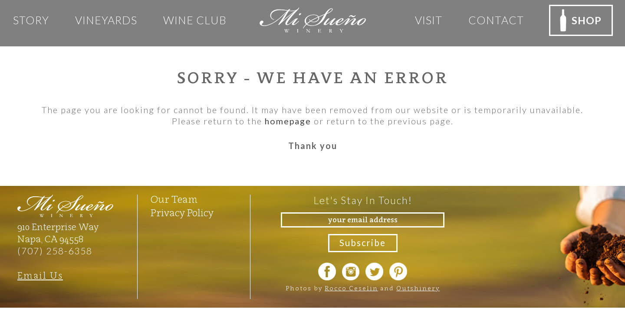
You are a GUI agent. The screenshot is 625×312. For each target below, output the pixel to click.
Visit (425, 19)
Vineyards (106, 19)
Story (31, 19)
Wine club (195, 19)
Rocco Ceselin (351, 288)
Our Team (175, 199)
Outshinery (418, 288)
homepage (288, 121)
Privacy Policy (182, 212)
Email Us (40, 275)
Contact (492, 19)
